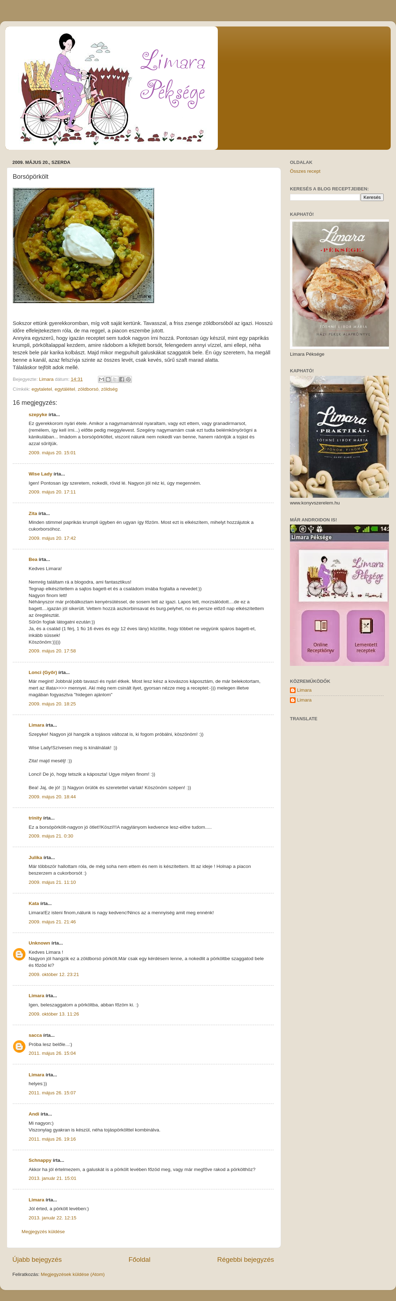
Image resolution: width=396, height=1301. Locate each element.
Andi (34, 1114)
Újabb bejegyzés (37, 1259)
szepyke (38, 414)
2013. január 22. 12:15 (52, 1217)
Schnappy (40, 1160)
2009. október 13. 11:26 (54, 1014)
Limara (36, 725)
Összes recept (305, 171)
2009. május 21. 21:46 (52, 921)
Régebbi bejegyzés (245, 1259)
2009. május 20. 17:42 (52, 538)
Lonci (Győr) (43, 672)
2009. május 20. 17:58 (52, 651)
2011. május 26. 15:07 (52, 1092)
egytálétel (65, 389)
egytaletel (41, 389)
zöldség (109, 389)
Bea (33, 559)
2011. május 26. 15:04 (52, 1053)
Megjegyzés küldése (43, 1231)
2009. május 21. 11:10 (52, 882)
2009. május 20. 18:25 (52, 703)
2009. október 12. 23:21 (54, 974)
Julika (35, 857)
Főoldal (140, 1259)
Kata (34, 903)
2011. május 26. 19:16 (52, 1139)
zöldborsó (88, 389)
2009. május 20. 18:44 (52, 796)
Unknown (39, 943)
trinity (35, 818)
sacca (35, 1035)
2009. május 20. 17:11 (52, 492)
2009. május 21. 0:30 (51, 836)
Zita (33, 513)
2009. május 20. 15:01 (52, 452)
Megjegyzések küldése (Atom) (73, 1274)
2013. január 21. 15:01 (52, 1178)
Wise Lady (40, 474)
